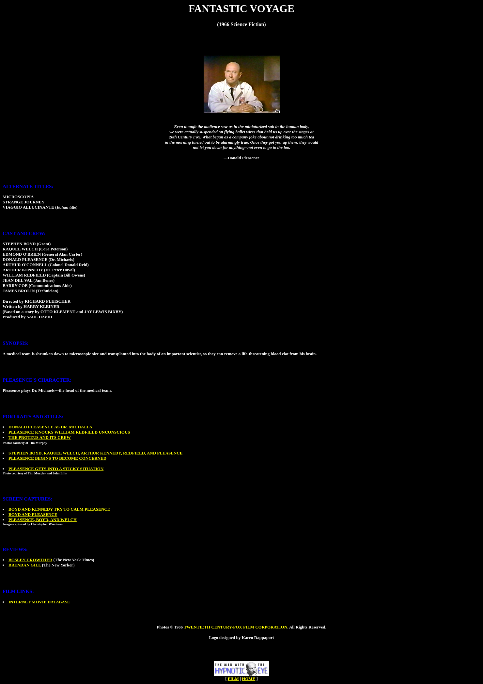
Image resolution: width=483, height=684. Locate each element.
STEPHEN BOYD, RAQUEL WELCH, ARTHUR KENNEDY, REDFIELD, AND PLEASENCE (95, 453)
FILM (233, 678)
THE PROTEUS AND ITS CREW (39, 437)
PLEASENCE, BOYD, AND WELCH (42, 519)
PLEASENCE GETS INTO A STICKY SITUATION (55, 468)
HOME (248, 678)
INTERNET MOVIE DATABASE (39, 601)
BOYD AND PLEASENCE (32, 514)
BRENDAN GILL (24, 565)
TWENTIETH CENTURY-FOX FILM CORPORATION (235, 627)
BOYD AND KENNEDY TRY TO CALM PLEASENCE (59, 509)
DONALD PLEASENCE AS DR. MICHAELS (50, 426)
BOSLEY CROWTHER (30, 559)
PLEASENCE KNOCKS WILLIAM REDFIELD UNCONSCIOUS (69, 432)
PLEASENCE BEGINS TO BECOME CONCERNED (57, 458)
